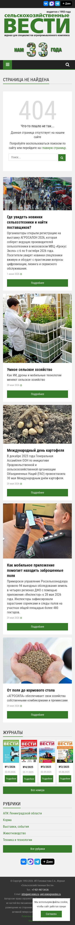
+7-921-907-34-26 (40, 889)
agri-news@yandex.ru (50, 894)
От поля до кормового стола (31, 690)
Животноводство (14, 833)
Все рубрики (37, 848)
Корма (7, 820)
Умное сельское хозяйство (29, 369)
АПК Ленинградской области (22, 813)
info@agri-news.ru (30, 894)
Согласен (51, 914)
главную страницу (54, 148)
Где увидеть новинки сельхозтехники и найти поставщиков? (27, 222)
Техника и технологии (17, 840)
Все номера (37, 790)
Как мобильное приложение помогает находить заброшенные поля (35, 570)
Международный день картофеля (35, 450)
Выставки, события (16, 826)
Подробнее (37, 282)
